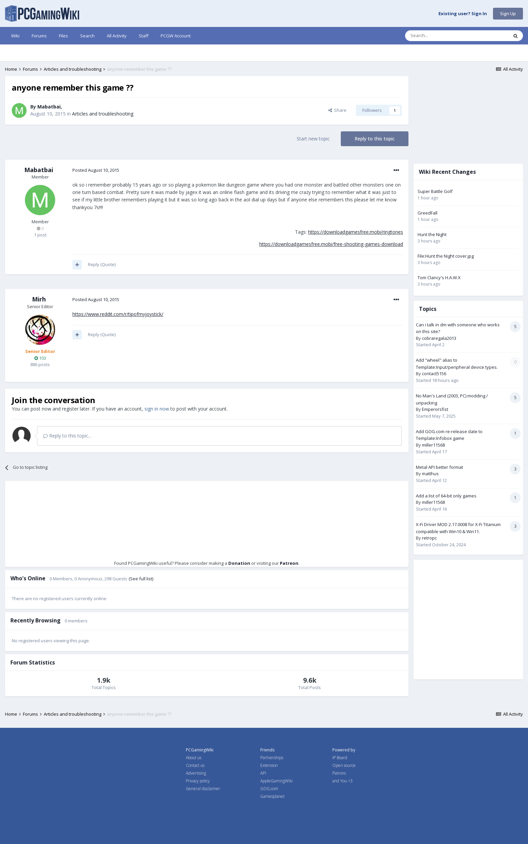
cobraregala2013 (439, 338)
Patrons (339, 773)
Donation (239, 563)
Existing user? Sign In (462, 14)
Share (337, 110)
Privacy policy (198, 781)
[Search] (440, 35)
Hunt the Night (432, 234)
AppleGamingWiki (276, 781)
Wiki (15, 36)
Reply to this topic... (67, 435)
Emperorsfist (435, 409)
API (263, 773)
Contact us (195, 765)
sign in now (156, 408)
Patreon (289, 563)
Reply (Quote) (102, 264)
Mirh (39, 299)
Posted (95, 170)
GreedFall (427, 213)
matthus (430, 473)
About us (193, 757)
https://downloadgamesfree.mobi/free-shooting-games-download (331, 244)
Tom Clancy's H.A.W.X (439, 277)
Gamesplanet (272, 796)
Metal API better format (439, 467)
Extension (269, 765)
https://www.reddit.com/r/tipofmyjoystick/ (117, 314)
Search (87, 36)
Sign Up (508, 13)
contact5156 (434, 373)
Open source (344, 765)
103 (40, 358)
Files (63, 36)
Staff (143, 36)
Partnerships (271, 757)
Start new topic (313, 138)
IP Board (339, 757)
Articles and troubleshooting (102, 113)
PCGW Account (176, 36)
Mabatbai (49, 106)
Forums (39, 36)
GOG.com (269, 788)
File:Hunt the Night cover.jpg (446, 256)
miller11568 (433, 445)
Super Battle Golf (435, 191)
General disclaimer (203, 788)
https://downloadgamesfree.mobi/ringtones (355, 232)
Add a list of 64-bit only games (446, 496)
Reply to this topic (375, 138)
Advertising (196, 773)
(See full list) (141, 579)
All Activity (117, 36)
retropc (429, 538)
